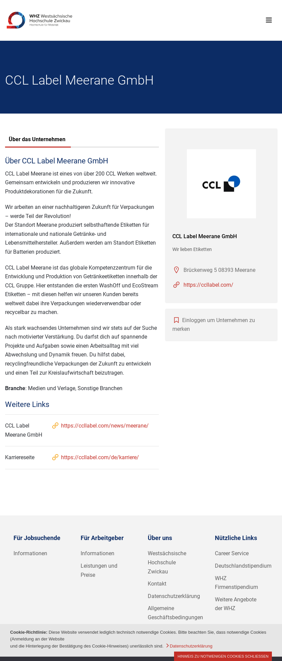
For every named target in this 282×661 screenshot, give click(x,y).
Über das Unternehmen (37, 139)
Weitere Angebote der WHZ (235, 604)
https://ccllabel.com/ (208, 285)
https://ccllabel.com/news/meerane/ (100, 425)
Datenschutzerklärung (174, 596)
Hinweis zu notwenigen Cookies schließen (223, 656)
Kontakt (157, 583)
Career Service (232, 553)
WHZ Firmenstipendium (236, 583)
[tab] (37, 140)
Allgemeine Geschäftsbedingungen (175, 613)
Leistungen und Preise (99, 570)
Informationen (30, 553)
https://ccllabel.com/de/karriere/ (95, 457)
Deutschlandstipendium (243, 566)
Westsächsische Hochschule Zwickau (167, 562)
